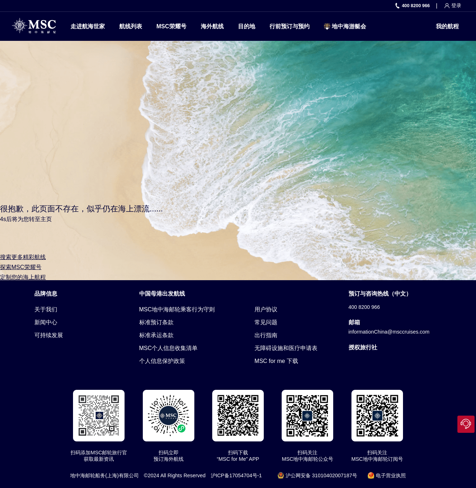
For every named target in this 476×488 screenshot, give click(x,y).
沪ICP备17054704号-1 (236, 475)
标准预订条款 (156, 322)
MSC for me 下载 (276, 361)
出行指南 (265, 335)
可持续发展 (48, 335)
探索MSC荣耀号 (21, 267)
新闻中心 (45, 322)
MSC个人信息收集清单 (168, 348)
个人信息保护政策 (162, 361)
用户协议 (265, 309)
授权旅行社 (363, 347)
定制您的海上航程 (23, 277)
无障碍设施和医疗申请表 (285, 348)
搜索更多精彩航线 (23, 257)
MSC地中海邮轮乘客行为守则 (177, 309)
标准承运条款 (156, 335)
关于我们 (45, 309)
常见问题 (265, 322)
